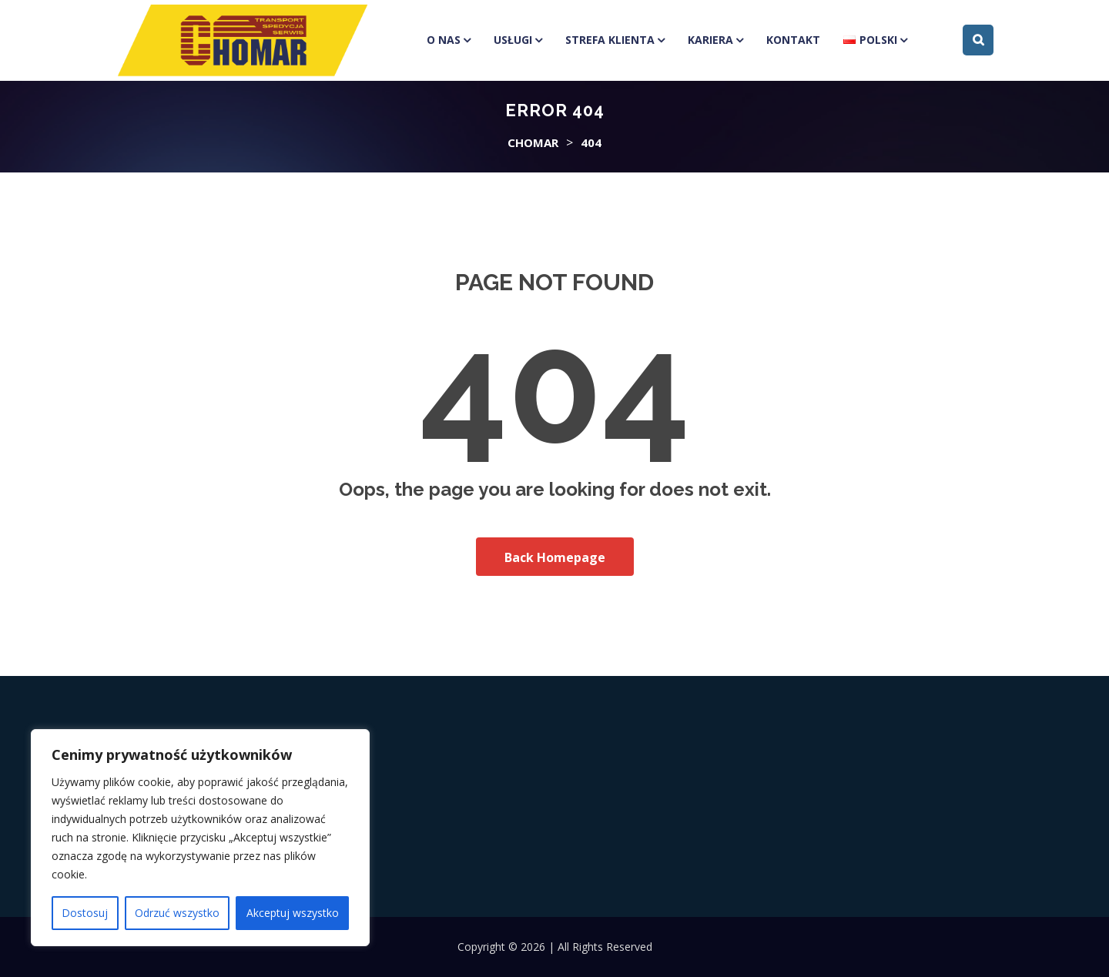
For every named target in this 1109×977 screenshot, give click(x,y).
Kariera (710, 39)
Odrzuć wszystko (177, 912)
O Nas (444, 39)
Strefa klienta (610, 39)
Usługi (513, 39)
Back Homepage (554, 557)
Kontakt (793, 39)
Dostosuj (85, 912)
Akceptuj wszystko (292, 912)
